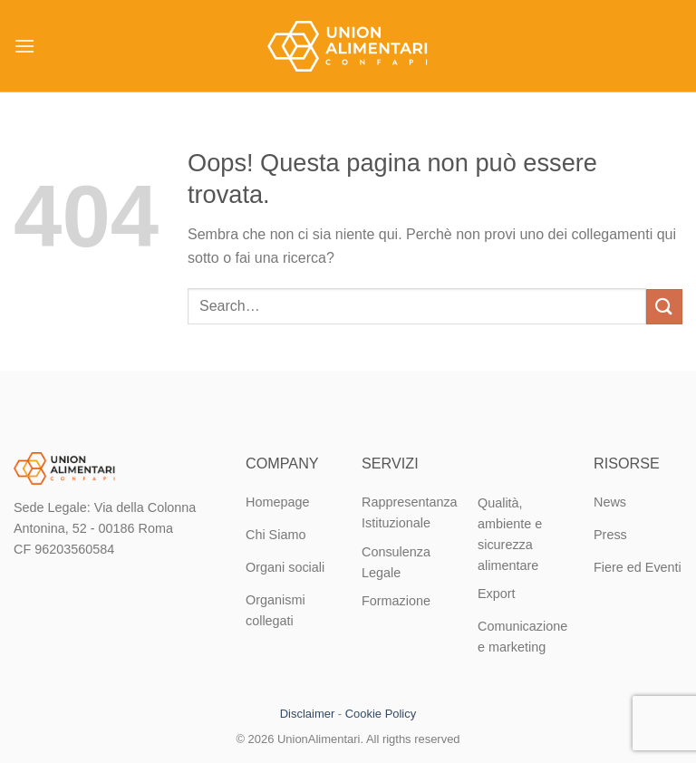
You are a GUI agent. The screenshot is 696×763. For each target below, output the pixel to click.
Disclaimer (307, 713)
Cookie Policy (380, 713)
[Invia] (664, 306)
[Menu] (24, 46)
